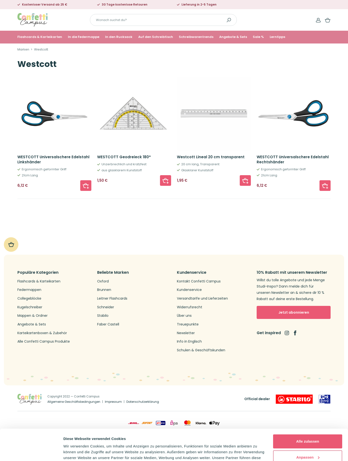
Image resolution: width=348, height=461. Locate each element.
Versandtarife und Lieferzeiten (202, 298)
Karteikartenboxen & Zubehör (42, 333)
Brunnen (104, 290)
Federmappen (29, 290)
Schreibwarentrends (196, 37)
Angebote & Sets (233, 37)
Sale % (258, 37)
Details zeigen (75, 451)
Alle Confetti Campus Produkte (43, 341)
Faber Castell (108, 324)
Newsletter (186, 333)
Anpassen (307, 426)
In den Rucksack (118, 37)
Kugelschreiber (29, 307)
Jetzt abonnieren (293, 312)
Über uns (184, 315)
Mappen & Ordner (32, 315)
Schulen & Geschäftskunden (201, 350)
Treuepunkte (188, 324)
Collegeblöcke (29, 298)
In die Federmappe (83, 37)
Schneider (105, 307)
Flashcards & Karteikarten (39, 37)
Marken (23, 49)
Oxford (103, 281)
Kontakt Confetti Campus (199, 281)
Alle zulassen (307, 410)
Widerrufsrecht (189, 307)
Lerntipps (277, 37)
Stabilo (103, 315)
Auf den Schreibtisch (155, 37)
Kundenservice (189, 290)
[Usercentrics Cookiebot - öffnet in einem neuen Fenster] (31, 451)
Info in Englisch (189, 341)
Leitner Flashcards (112, 298)
